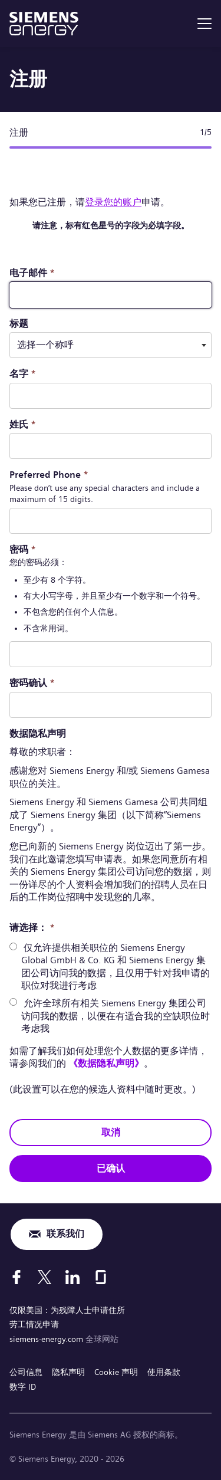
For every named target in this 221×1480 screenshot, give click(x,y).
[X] (44, 1277)
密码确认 (32, 682)
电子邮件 (32, 272)
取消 (110, 1132)
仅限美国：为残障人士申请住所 (67, 1310)
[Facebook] (16, 1277)
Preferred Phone (48, 474)
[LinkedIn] (72, 1277)
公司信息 (25, 1372)
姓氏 (22, 424)
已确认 (111, 1168)
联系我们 (65, 1233)
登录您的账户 (113, 202)
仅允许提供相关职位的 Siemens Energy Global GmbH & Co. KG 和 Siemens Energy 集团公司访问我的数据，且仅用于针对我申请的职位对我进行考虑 (115, 967)
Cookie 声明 (116, 1372)
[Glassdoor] (101, 1277)
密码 (22, 549)
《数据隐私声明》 (106, 1063)
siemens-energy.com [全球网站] (47, 1339)
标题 (18, 323)
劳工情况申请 (34, 1324)
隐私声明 (68, 1372)
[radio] (13, 946)
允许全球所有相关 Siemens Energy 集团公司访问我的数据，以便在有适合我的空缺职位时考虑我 (115, 1015)
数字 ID (22, 1387)
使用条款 (163, 1372)
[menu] (204, 23)
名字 (22, 373)
